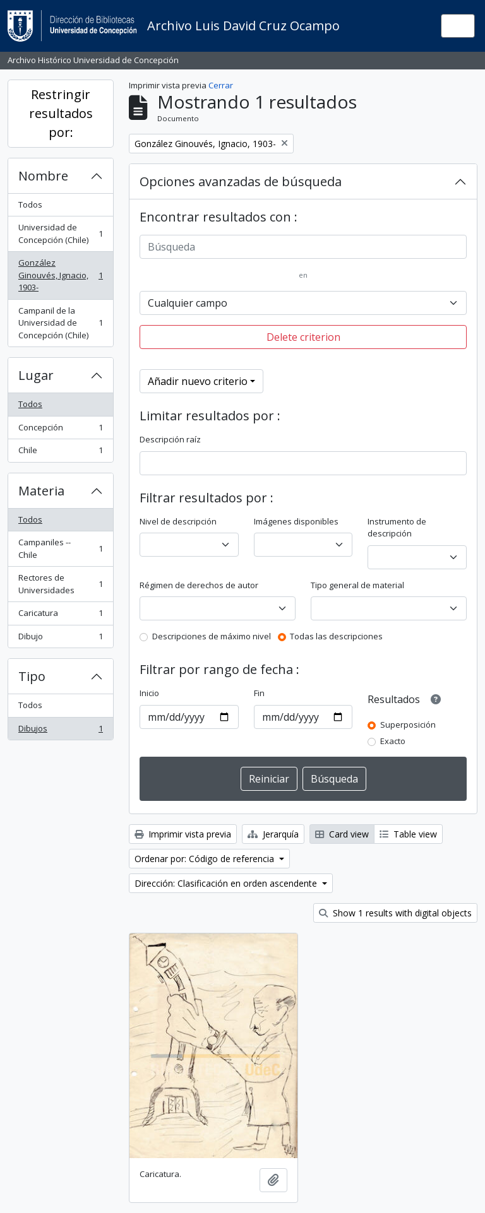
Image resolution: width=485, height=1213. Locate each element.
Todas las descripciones (336, 636)
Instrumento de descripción (397, 528)
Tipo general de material (357, 585)
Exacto (392, 741)
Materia (41, 490)
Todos (30, 204)
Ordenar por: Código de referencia (206, 859)
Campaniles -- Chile (60, 548)
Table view (408, 834)
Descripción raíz (170, 439)
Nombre (43, 175)
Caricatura (60, 615)
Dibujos (60, 731)
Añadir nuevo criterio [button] (198, 381)
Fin (259, 693)
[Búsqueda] (303, 247)
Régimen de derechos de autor (199, 585)
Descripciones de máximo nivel (211, 636)
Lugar (36, 375)
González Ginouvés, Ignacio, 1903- (60, 275)
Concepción (60, 430)
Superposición (408, 724)
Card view (342, 834)
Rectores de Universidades (60, 584)
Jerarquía (273, 834)
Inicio (149, 693)
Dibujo (60, 639)
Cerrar (220, 85)
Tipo (31, 676)
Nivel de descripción (178, 521)
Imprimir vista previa (183, 834)
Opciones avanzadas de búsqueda (241, 181)
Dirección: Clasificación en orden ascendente (227, 883)
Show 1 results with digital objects (395, 913)
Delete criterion (303, 337)
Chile (60, 452)
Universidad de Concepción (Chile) (60, 234)
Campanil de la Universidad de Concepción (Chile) (60, 323)
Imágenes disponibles (296, 521)
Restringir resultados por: (61, 113)
